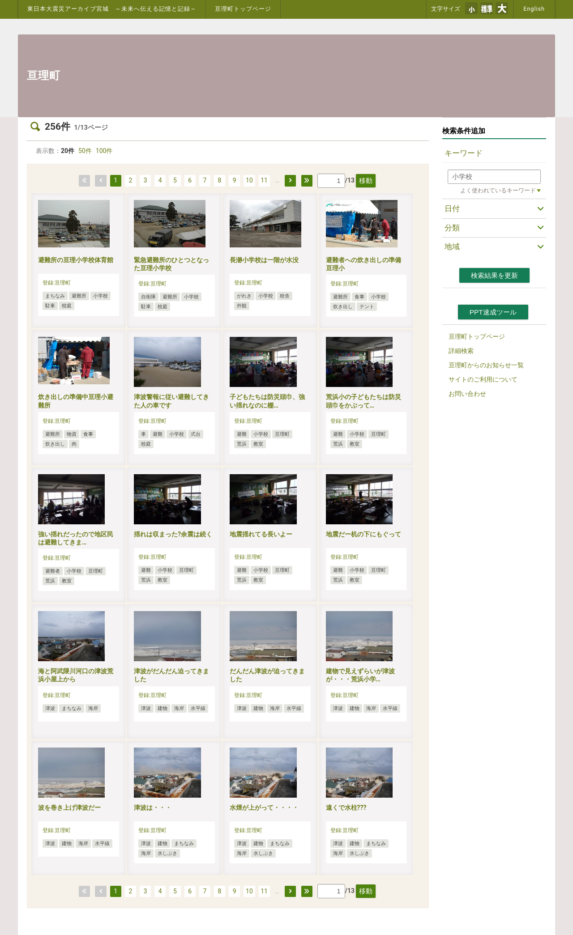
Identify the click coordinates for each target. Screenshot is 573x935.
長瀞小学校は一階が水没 (264, 260)
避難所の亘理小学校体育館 (75, 260)
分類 (452, 227)
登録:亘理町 (57, 283)
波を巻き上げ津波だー (69, 807)
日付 (452, 208)
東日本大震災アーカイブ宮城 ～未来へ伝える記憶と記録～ (112, 8)
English (534, 8)
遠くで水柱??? (346, 807)
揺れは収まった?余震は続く (173, 534)
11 (264, 180)
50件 (85, 150)
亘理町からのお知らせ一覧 (486, 365)
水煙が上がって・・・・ (264, 807)
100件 (104, 150)
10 (249, 180)
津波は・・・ (152, 807)
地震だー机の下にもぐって (363, 534)
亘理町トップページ (243, 8)
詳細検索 (461, 350)
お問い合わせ (467, 393)
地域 (452, 246)
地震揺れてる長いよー (261, 534)
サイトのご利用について (483, 379)
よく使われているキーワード (498, 190)
